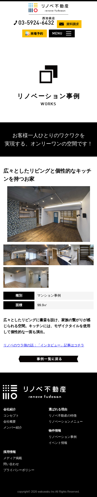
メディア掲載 (12, 458)
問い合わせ (11, 464)
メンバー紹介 (12, 427)
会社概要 (9, 421)
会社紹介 (9, 409)
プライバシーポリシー (18, 470)
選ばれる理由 (58, 409)
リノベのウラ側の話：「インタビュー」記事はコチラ (43, 345)
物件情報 (55, 430)
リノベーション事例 (63, 436)
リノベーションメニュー (66, 421)
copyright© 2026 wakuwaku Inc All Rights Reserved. (48, 491)
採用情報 (9, 451)
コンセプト (11, 415)
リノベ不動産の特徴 (63, 415)
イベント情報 (58, 442)
